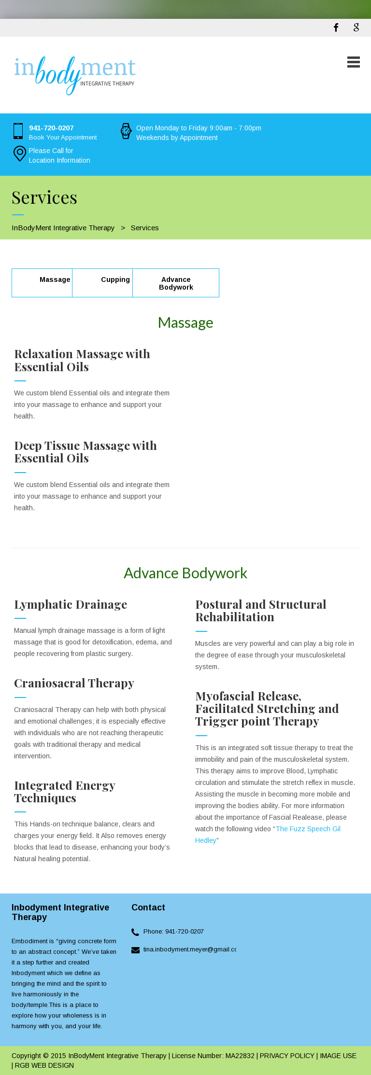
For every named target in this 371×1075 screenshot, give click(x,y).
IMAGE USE (338, 1056)
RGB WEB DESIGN (44, 1065)
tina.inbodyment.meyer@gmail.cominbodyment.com (217, 949)
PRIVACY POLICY (286, 1056)
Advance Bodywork (176, 283)
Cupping (115, 279)
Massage (55, 279)
